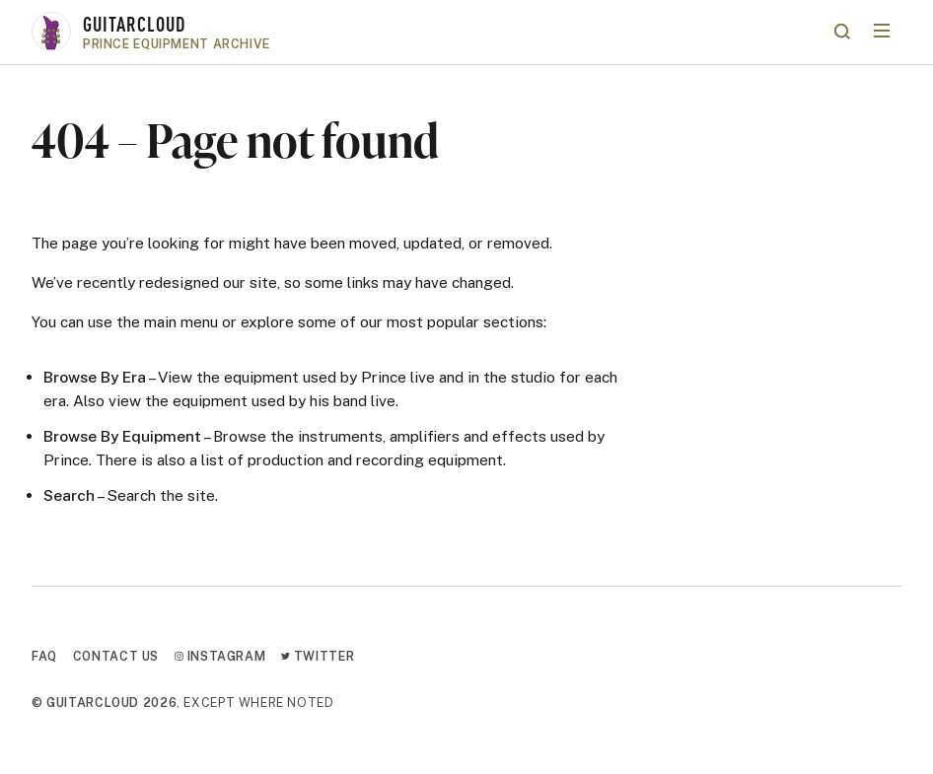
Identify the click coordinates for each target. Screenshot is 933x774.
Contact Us (116, 656)
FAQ (44, 656)
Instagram (220, 656)
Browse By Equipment (122, 436)
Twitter (317, 656)
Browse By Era (94, 377)
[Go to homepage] (427, 32)
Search (69, 495)
